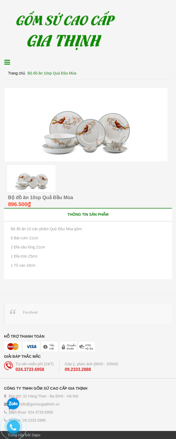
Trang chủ (16, 73)
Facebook (30, 312)
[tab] (88, 214)
